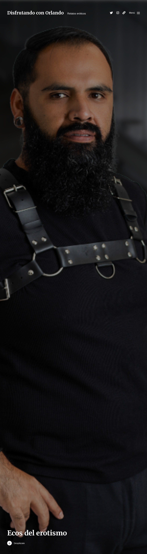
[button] (134, 12)
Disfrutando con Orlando (35, 13)
